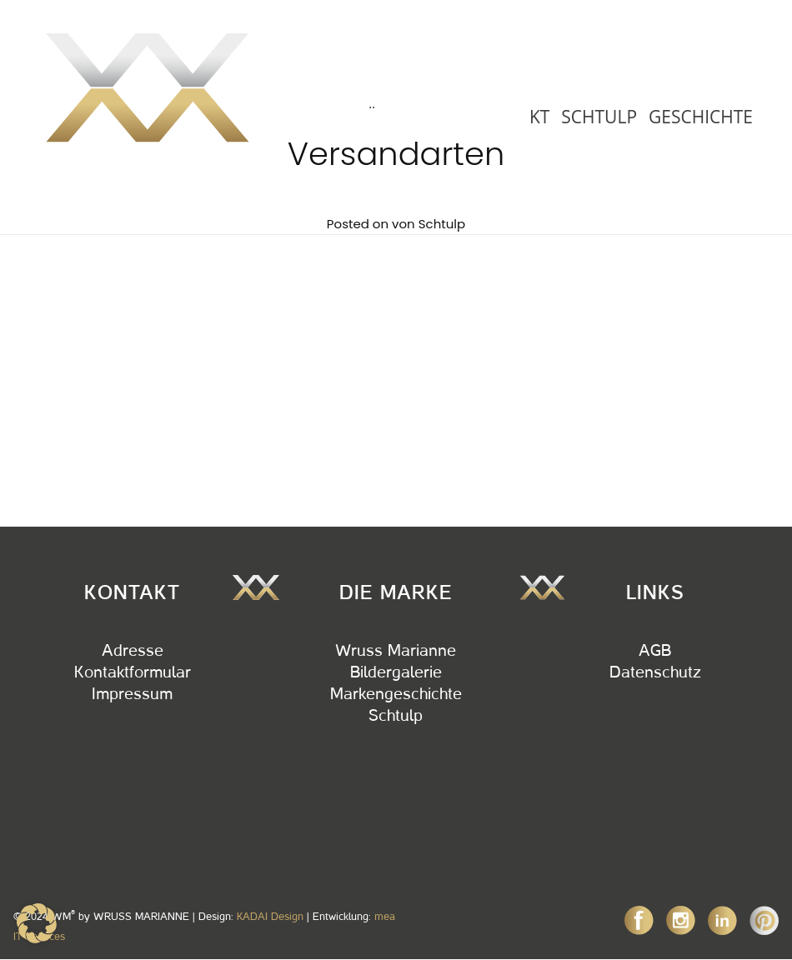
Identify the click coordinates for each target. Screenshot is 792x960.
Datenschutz (655, 672)
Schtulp (442, 223)
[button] (36, 923)
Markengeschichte (396, 694)
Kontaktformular (132, 672)
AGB (655, 650)
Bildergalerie (396, 672)
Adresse (132, 650)
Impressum (132, 694)
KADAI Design (270, 916)
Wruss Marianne (395, 650)
